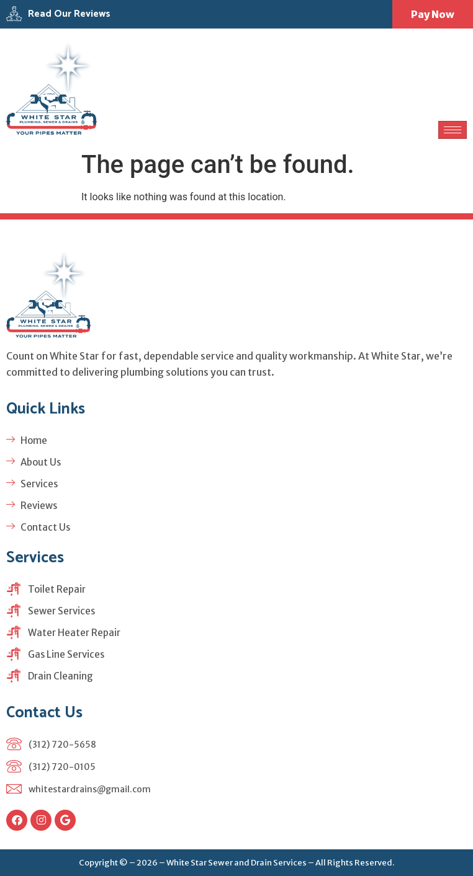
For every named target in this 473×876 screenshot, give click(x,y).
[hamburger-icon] (452, 130)
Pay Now (432, 14)
